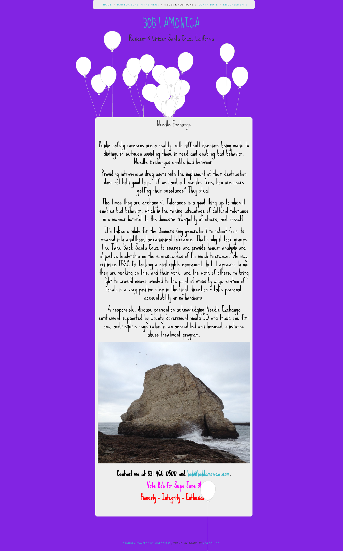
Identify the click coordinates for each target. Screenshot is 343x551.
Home (107, 4)
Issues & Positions (178, 4)
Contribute (208, 4)
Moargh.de (211, 543)
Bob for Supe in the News (138, 4)
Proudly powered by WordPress (147, 543)
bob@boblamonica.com (208, 474)
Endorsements (235, 4)
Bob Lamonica (171, 23)
